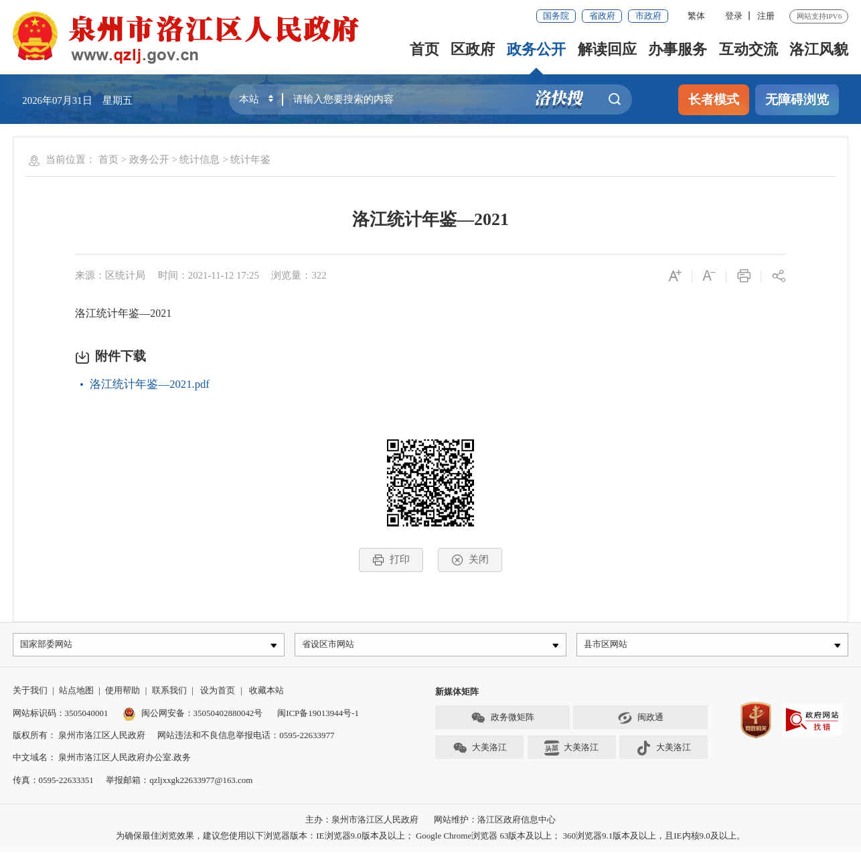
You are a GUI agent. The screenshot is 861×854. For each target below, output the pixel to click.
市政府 (648, 16)
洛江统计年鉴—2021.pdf (149, 384)
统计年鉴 (250, 159)
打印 (391, 560)
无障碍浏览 (797, 99)
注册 (766, 16)
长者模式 (713, 99)
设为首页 (217, 694)
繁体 (696, 16)
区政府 (473, 49)
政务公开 (536, 49)
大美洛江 (480, 750)
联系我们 (169, 694)
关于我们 (30, 694)
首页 (424, 49)
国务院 (556, 16)
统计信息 (199, 159)
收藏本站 (266, 694)
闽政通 (640, 720)
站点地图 (76, 694)
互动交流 (748, 49)
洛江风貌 (818, 49)
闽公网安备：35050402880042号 (192, 716)
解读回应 (607, 49)
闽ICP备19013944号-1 (318, 716)
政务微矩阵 (502, 720)
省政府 (602, 16)
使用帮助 (122, 694)
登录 (733, 16)
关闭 (470, 560)
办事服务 (677, 49)
